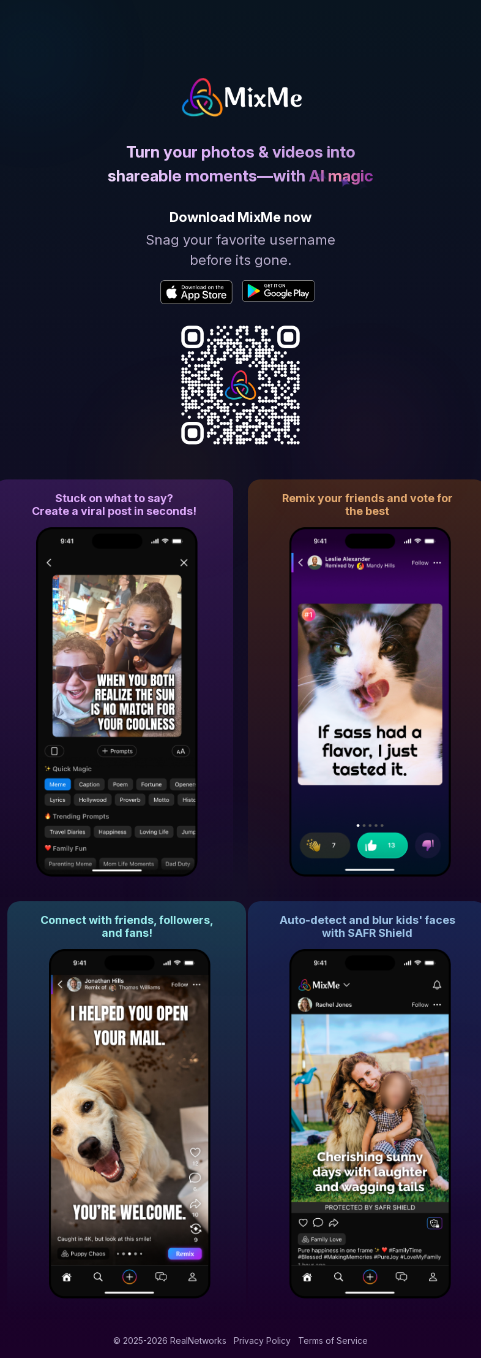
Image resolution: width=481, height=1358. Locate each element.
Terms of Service (333, 1340)
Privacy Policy (262, 1340)
